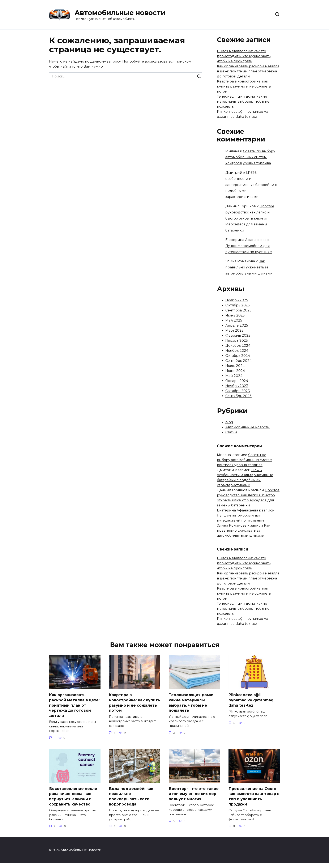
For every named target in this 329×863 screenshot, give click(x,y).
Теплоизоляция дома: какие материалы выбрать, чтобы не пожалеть (243, 101)
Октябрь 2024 (237, 356)
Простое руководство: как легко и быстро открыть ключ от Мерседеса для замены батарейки (249, 218)
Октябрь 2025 (237, 305)
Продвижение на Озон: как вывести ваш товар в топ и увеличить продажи (253, 796)
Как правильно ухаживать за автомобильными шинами (249, 267)
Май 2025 (233, 320)
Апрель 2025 (236, 325)
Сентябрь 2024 (238, 361)
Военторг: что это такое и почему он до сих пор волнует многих (194, 793)
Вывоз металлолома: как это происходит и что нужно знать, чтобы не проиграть (244, 56)
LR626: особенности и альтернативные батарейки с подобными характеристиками (251, 185)
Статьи (231, 432)
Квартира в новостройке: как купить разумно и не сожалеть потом (244, 86)
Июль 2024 (235, 366)
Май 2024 (233, 376)
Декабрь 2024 (237, 346)
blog (229, 422)
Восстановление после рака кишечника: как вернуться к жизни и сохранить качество (73, 796)
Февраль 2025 (237, 335)
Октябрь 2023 (237, 391)
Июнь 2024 (235, 371)
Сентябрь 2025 (238, 310)
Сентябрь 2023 (238, 396)
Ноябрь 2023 (236, 386)
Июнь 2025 (235, 315)
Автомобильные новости (119, 13)
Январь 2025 (236, 341)
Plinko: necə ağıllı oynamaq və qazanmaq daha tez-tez (250, 700)
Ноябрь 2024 (236, 351)
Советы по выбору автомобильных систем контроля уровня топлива (250, 157)
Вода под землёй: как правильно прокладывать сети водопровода (131, 796)
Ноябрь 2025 (236, 300)
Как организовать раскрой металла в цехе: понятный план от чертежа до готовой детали (248, 71)
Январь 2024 (236, 381)
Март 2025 (234, 330)
